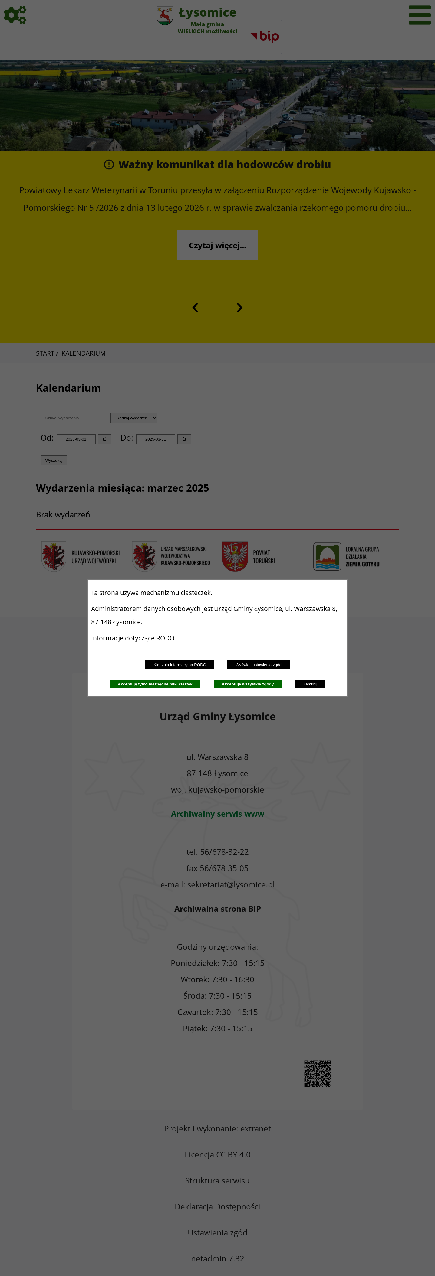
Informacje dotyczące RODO (133, 638)
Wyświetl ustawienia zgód (259, 664)
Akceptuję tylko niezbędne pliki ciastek (155, 684)
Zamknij (310, 684)
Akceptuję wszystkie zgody (248, 684)
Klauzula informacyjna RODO (179, 664)
